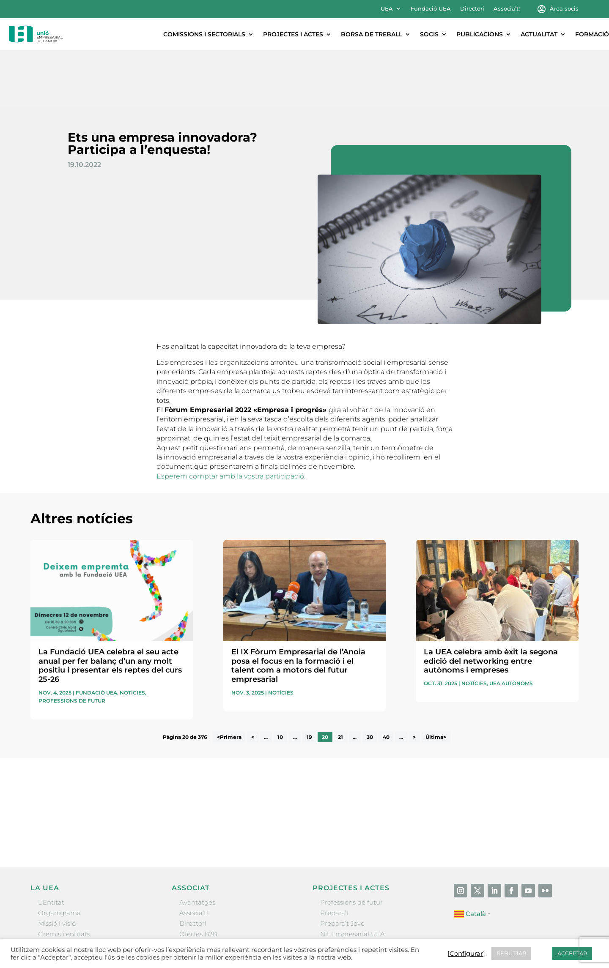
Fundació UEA (431, 8)
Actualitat (539, 34)
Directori (472, 8)
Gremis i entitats (64, 878)
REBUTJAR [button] (511, 953)
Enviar (559, 777)
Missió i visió (57, 868)
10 (280, 681)
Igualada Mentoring (351, 900)
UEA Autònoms (511, 627)
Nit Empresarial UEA (352, 878)
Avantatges (197, 846)
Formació (592, 34)
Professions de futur (71, 645)
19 (309, 681)
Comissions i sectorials (204, 34)
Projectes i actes (293, 34)
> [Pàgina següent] (414, 681)
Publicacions (479, 34)
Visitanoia (335, 910)
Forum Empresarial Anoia (360, 889)
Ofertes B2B (198, 878)
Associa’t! (507, 8)
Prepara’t (334, 857)
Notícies (132, 637)
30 (370, 681)
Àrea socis (564, 8)
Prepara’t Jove (342, 868)
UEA (387, 8)
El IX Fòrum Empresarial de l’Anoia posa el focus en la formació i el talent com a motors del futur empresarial (298, 609)
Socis (429, 34)
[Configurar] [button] (466, 953)
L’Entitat (51, 846)
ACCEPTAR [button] (572, 953)
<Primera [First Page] (229, 681)
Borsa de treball (371, 34)
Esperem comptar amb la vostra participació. (230, 420)
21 (340, 681)
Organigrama (59, 857)
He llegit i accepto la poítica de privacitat (425, 762)
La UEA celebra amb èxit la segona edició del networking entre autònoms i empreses (491, 605)
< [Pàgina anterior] (252, 681)
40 (386, 681)
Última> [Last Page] (435, 681)
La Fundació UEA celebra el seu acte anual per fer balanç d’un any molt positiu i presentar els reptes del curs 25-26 (110, 609)
